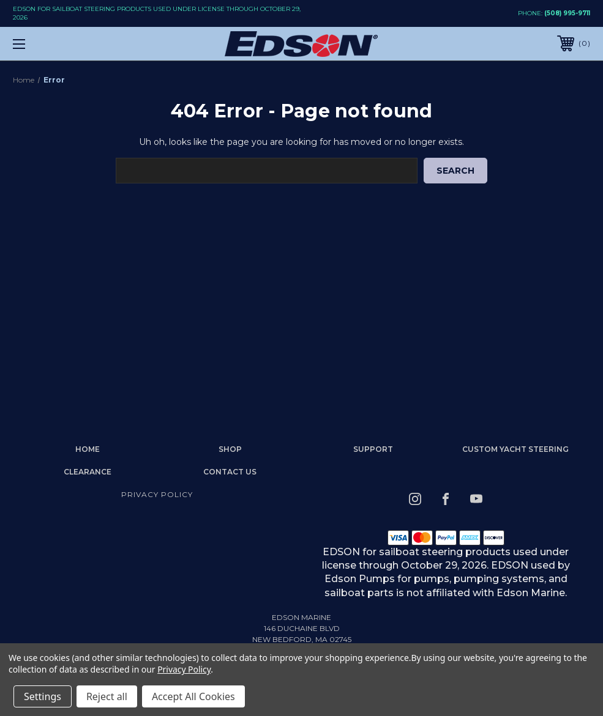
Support (373, 449)
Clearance (87, 471)
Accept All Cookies (193, 696)
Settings (42, 696)
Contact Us (230, 471)
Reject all (106, 696)
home (87, 449)
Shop (230, 449)
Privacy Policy (157, 494)
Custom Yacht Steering (515, 449)
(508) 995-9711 (567, 13)
